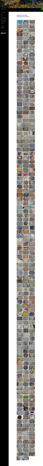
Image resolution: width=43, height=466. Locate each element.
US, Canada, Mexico (3, 17)
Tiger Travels (2, 23)
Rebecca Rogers (2, 27)
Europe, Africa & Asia (3, 20)
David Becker (2, 28)
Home (1, 14)
